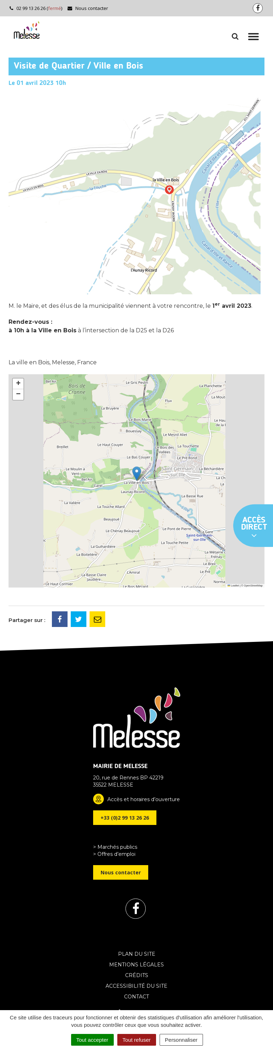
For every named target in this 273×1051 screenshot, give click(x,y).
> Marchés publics (115, 847)
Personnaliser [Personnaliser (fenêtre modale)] (181, 1040)
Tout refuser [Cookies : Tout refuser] (137, 1040)
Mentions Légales (136, 964)
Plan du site (136, 954)
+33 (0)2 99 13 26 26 (125, 817)
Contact (136, 996)
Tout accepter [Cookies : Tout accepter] (92, 1040)
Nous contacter (87, 8)
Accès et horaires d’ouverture (143, 799)
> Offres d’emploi (114, 854)
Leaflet (233, 585)
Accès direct (254, 528)
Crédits (136, 975)
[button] (136, 473)
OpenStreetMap (253, 585)
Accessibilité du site (136, 986)
